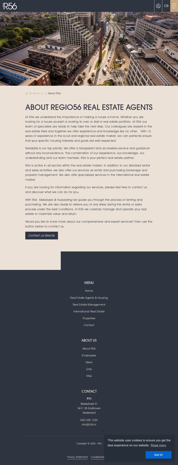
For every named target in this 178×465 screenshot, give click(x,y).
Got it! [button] (158, 454)
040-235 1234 (89, 420)
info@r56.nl (89, 424)
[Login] (158, 6)
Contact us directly (41, 235)
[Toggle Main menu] (174, 6)
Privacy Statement (77, 457)
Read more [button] (158, 445)
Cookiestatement (101, 457)
